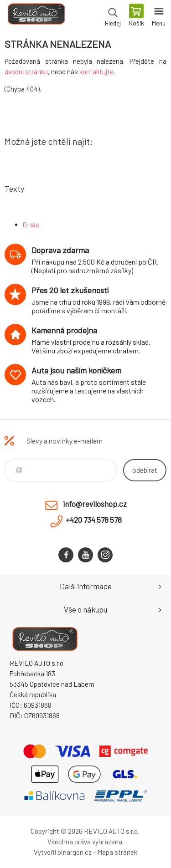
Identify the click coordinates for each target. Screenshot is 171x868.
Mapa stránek (117, 852)
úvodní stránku (26, 71)
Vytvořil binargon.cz (63, 852)
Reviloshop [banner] (36, 16)
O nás (31, 224)
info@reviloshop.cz (95, 503)
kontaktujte (96, 71)
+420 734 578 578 (94, 519)
